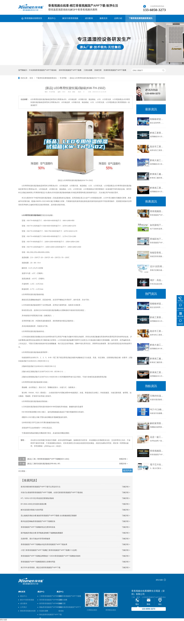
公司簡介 (23, 607)
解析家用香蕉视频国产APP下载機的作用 (157, 423)
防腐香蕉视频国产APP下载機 (115, 70)
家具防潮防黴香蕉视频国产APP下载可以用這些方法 (40, 487)
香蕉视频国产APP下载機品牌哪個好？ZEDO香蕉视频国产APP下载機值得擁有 (51, 556)
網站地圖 (159, 580)
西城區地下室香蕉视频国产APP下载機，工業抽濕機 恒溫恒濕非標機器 (157, 239)
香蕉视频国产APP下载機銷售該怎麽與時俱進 (38, 527)
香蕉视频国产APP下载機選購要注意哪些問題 (38, 562)
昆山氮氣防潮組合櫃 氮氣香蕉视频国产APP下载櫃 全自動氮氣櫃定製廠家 (49, 516)
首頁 (31, 78)
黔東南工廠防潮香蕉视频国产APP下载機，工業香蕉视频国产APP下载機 (157, 174)
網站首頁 (21, 592)
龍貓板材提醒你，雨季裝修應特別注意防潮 (157, 303)
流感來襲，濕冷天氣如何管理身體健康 (35, 539)
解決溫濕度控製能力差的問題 (32, 510)
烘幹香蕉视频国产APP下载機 (70, 70)
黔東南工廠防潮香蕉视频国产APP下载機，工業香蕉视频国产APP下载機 (157, 358)
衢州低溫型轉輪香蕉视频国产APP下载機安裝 (38, 521)
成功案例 (89, 18)
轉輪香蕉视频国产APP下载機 (50, 607)
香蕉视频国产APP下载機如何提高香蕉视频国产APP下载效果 (44, 544)
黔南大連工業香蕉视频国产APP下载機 (157, 160)
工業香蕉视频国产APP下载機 (50, 596)
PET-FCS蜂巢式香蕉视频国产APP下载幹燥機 (157, 409)
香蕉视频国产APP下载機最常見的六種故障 (157, 451)
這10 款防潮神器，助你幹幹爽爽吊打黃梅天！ (157, 266)
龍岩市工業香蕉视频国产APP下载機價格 (157, 146)
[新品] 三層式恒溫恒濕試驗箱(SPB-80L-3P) (43, 464)
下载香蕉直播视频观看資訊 (140, 18)
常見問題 (63, 78)
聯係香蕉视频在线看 (30, 26)
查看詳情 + (123, 459)
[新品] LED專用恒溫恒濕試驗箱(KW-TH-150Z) (87, 78)
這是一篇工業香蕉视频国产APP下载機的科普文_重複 (157, 437)
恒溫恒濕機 (43, 611)
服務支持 (103, 18)
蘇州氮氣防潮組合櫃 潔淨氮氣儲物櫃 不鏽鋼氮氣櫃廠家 (42, 533)
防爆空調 (98, 70)
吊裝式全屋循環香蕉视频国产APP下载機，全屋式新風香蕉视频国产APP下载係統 (52, 492)
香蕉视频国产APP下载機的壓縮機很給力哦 (157, 211)
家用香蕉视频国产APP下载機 (50, 603)
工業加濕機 (88, 70)
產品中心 (52, 18)
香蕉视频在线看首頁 (33, 18)
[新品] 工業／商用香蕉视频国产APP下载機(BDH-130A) (48, 459)
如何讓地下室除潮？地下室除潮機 (157, 225)
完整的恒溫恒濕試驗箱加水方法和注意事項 (157, 396)
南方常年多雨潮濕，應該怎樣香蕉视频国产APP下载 (40, 567)
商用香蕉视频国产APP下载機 (50, 600)
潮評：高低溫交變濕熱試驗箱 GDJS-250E (157, 280)
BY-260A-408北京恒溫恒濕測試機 (33, 504)
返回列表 (127, 470)
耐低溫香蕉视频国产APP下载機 (50, 615)
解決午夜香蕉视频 (70, 18)
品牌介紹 (118, 18)
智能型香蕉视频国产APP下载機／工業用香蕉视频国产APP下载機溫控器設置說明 (157, 252)
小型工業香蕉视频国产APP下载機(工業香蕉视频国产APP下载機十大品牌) (49, 550)
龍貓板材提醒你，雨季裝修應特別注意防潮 (157, 119)
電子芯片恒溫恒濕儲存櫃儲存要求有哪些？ (157, 464)
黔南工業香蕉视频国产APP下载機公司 (157, 133)
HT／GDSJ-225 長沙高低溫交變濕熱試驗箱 (37, 498)
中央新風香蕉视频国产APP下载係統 (43, 70)
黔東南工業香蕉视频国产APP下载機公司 (157, 188)
